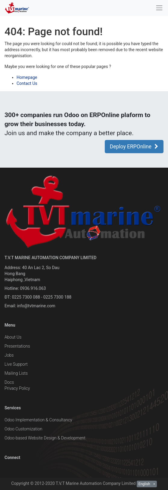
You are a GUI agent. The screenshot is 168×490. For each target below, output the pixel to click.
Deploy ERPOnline (134, 147)
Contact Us (27, 83)
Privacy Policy (17, 388)
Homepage (27, 77)
